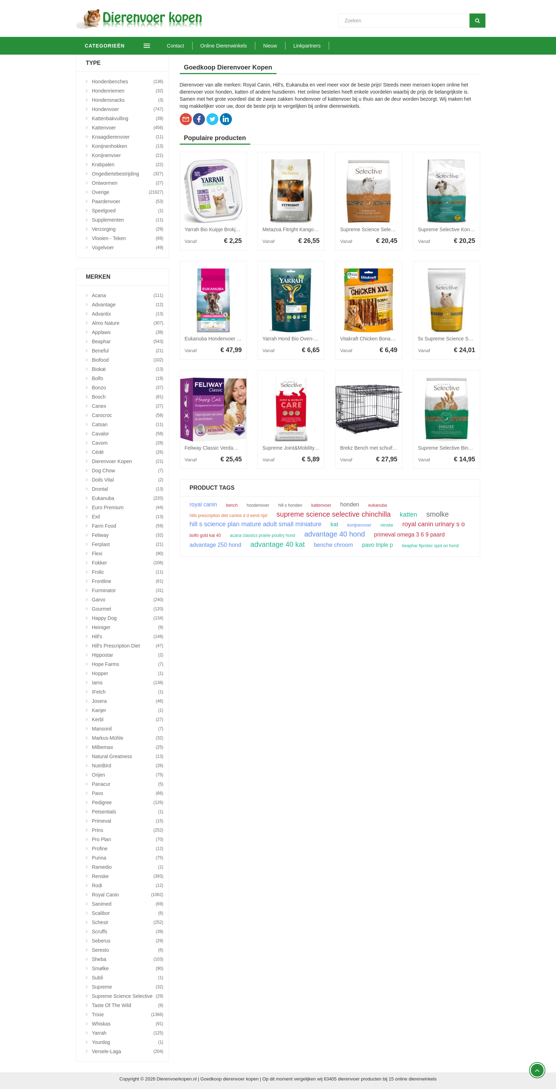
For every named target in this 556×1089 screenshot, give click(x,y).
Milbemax (127, 747)
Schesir (127, 922)
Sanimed (127, 904)
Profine (127, 848)
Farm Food (127, 525)
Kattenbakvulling (127, 118)
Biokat (127, 369)
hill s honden (290, 505)
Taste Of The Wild (127, 1005)
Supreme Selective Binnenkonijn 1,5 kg (461, 448)
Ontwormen (127, 183)
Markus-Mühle (127, 738)
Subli (127, 977)
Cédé (127, 452)
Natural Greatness (127, 756)
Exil (127, 516)
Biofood (127, 360)
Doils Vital (127, 479)
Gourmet (127, 608)
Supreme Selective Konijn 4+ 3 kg (455, 229)
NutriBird (127, 765)
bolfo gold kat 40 (205, 535)
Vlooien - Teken (127, 238)
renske (386, 525)
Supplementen (127, 219)
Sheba (127, 959)
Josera (127, 701)
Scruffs (127, 931)
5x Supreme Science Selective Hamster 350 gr (469, 338)
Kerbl (127, 719)
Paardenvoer (127, 201)
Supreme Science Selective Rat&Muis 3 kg (387, 229)
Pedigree (127, 802)
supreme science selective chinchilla (334, 514)
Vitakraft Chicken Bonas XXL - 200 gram (384, 338)
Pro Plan (127, 839)
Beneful (127, 350)
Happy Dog (127, 618)
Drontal (127, 489)
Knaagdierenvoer (127, 136)
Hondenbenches (127, 81)
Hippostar (127, 655)
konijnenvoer (359, 525)
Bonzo (127, 387)
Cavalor (127, 433)
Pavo (127, 793)
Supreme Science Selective (127, 996)
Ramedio (127, 867)
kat (334, 524)
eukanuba (377, 505)
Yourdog (127, 1042)
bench (232, 505)
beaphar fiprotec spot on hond (430, 546)
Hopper (127, 673)
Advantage (127, 304)
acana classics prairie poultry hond (262, 535)
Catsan (127, 424)
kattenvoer (321, 505)
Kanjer (127, 710)
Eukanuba (127, 498)
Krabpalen (127, 164)
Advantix (127, 313)
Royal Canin (127, 894)
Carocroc (127, 415)
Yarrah (127, 1033)
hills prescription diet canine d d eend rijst (228, 515)
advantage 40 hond (334, 534)
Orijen (127, 774)
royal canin (203, 504)
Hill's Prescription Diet (127, 645)
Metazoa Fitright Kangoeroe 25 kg (299, 229)
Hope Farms (127, 664)
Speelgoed (127, 210)
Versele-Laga (127, 1051)
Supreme (127, 986)
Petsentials (127, 811)
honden (349, 504)
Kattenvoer (127, 127)
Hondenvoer (127, 109)
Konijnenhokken (127, 146)
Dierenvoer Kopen (127, 461)
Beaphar (127, 341)
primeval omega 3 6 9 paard (409, 535)
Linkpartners (317, 46)
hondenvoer (258, 505)
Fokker (127, 562)
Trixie (127, 1014)
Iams (127, 682)
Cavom (127, 443)
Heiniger (127, 627)
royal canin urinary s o (433, 524)
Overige (127, 192)
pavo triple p (377, 545)
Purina (127, 857)
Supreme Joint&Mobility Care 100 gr (302, 448)
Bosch (127, 396)
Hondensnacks (127, 100)
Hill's (127, 636)
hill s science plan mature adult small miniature (256, 524)
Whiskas (127, 1023)
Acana (127, 295)
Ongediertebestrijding (127, 173)
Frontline (127, 581)
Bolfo (127, 378)
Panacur (127, 784)
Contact (185, 46)
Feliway (127, 535)
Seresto (127, 950)
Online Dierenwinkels (233, 46)
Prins (127, 830)
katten (408, 514)
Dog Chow (127, 470)
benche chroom (333, 545)
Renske (127, 876)
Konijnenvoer (127, 155)
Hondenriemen (127, 90)
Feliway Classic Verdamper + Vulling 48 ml (231, 448)
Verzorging (127, 229)
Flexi (127, 553)
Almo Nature (127, 323)
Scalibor (127, 913)
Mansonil (127, 728)
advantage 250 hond (215, 545)
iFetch (127, 691)
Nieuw (280, 46)
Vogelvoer (127, 247)
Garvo (127, 599)
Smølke (127, 968)
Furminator (127, 590)
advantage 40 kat (277, 544)
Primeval (127, 821)
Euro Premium (127, 507)
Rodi (127, 885)
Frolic (127, 572)
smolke (437, 514)
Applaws (127, 332)
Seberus (127, 940)
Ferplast (127, 544)
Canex (127, 406)
